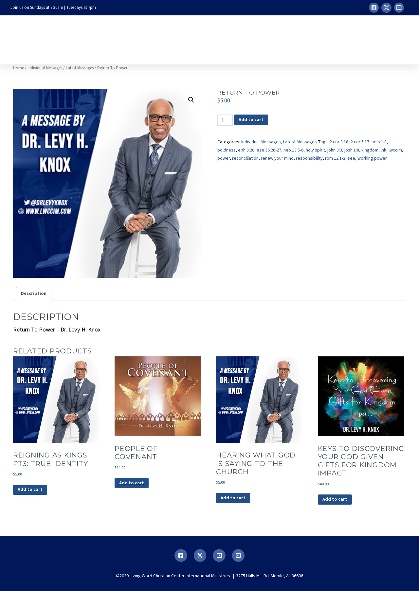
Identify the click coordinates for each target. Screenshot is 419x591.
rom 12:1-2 (335, 158)
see (351, 158)
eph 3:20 (246, 150)
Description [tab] (33, 293)
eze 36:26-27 (269, 150)
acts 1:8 (379, 142)
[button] (191, 100)
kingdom (369, 150)
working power (372, 158)
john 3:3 (334, 150)
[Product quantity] (225, 120)
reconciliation (245, 158)
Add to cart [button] (30, 489)
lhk (383, 150)
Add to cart (251, 119)
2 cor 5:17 (360, 142)
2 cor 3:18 (339, 142)
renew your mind (277, 158)
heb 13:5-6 (293, 150)
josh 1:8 (351, 150)
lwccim (395, 150)
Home (18, 68)
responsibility (309, 158)
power (223, 158)
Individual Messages (44, 68)
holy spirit (315, 150)
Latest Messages (80, 68)
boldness (226, 150)
